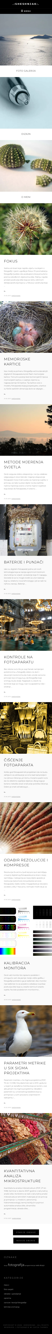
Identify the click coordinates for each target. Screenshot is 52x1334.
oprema (7, 1298)
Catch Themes (40, 1327)
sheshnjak (16, 295)
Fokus (11, 261)
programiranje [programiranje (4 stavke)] (30, 1265)
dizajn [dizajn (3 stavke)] (6, 1265)
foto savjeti (8, 1289)
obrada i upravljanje (12, 1294)
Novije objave (26, 1240)
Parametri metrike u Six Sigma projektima (25, 1068)
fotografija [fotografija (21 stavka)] (16, 1265)
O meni (26, 197)
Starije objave (26, 1232)
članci (6, 1285)
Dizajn (26, 134)
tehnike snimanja (11, 1307)
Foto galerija (26, 70)
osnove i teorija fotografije (15, 1303)
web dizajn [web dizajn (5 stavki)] (40, 1265)
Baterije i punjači (23, 562)
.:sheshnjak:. (26, 3)
